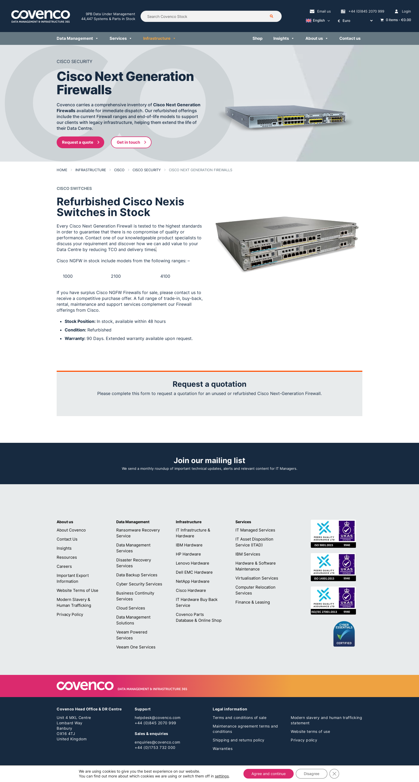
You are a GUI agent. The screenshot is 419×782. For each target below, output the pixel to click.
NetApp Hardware (193, 581)
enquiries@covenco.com (157, 742)
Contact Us (67, 539)
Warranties (222, 748)
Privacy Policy (70, 614)
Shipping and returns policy (239, 740)
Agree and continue (268, 773)
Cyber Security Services (139, 583)
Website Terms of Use (77, 590)
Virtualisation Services (256, 578)
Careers (64, 566)
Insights (64, 548)
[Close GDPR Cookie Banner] (334, 774)
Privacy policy (304, 740)
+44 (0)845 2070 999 (155, 723)
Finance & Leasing (252, 602)
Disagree (311, 773)
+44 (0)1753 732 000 (155, 747)
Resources (67, 557)
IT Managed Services (255, 530)
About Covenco (71, 530)
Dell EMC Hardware (194, 572)
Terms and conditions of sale (239, 717)
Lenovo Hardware (192, 563)
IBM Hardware (189, 545)
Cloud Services (130, 608)
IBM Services (247, 554)
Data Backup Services (136, 574)
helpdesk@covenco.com (157, 717)
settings (222, 776)
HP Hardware (188, 554)
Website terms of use (310, 731)
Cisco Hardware (191, 590)
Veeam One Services (136, 647)
